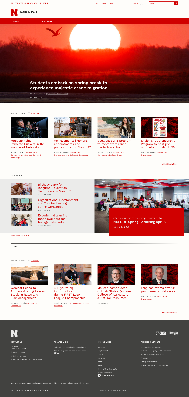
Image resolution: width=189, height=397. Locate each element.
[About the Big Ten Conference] (161, 333)
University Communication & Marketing (70, 347)
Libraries (101, 358)
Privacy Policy (146, 358)
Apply (103, 3)
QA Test (86, 383)
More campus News (20, 235)
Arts (67, 155)
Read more (35, 98)
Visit (96, 3)
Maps (100, 362)
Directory (101, 347)
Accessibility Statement (151, 347)
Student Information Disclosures (154, 365)
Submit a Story (19, 356)
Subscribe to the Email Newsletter (27, 360)
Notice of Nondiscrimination (152, 354)
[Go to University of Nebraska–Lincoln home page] (14, 12)
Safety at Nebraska (149, 362)
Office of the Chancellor (108, 369)
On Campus (46, 21)
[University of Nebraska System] (173, 333)
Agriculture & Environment (57, 94)
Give (111, 3)
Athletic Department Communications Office (70, 352)
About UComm (19, 352)
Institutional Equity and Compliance (156, 351)
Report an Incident (106, 374)
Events (100, 354)
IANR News (28, 12)
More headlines (169, 164)
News (100, 365)
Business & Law (115, 155)
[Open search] (163, 3)
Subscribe (35, 113)
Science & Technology (79, 155)
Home (16, 21)
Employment (103, 351)
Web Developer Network (71, 383)
